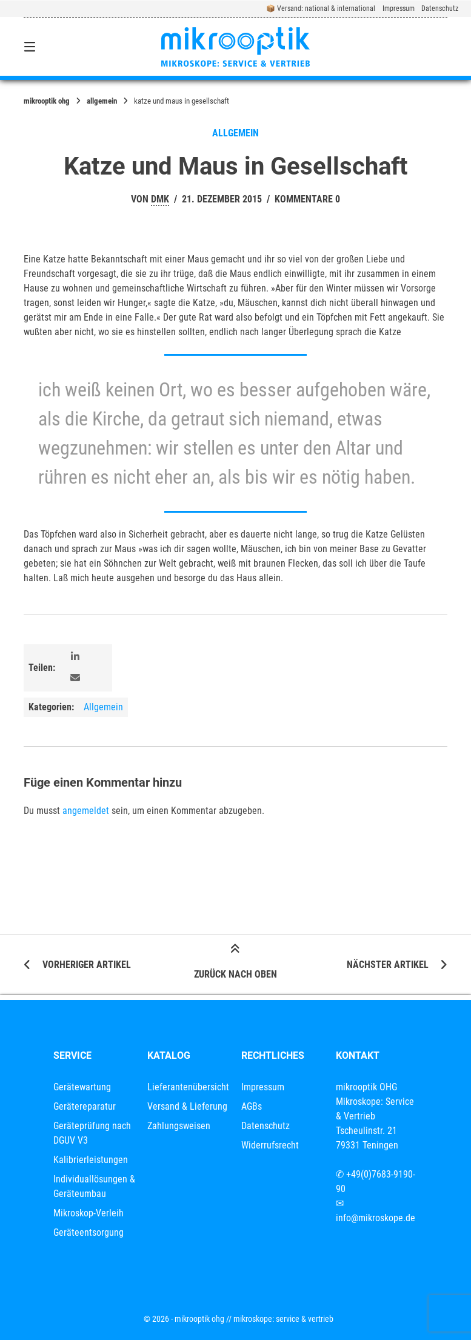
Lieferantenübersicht (188, 1087)
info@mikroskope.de (375, 1218)
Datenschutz (439, 8)
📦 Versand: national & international (320, 8)
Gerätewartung (82, 1087)
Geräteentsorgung (88, 1232)
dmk (160, 199)
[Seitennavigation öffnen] (51, 47)
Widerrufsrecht (270, 1145)
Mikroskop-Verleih (88, 1213)
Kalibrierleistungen (90, 1159)
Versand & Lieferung (187, 1106)
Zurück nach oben (235, 963)
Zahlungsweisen (178, 1126)
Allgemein (102, 100)
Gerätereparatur (84, 1106)
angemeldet (85, 810)
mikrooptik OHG (47, 100)
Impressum (398, 8)
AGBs (251, 1106)
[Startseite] (235, 47)
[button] (75, 657)
